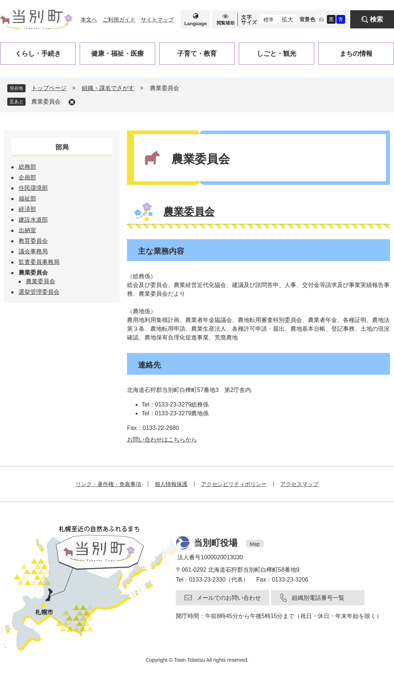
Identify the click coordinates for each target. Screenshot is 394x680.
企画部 (27, 177)
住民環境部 (33, 188)
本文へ (89, 19)
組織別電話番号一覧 (318, 598)
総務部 (27, 167)
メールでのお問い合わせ (229, 598)
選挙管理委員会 (39, 292)
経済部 (27, 209)
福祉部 (27, 198)
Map (255, 544)
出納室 (27, 230)
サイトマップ (157, 19)
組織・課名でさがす (108, 88)
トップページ (48, 88)
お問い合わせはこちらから (162, 439)
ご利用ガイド (119, 19)
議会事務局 (33, 251)
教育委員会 (33, 241)
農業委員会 (46, 101)
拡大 (287, 19)
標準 (268, 20)
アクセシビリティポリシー (234, 484)
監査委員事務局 (39, 262)
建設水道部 (33, 220)
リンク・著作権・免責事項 (108, 484)
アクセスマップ (299, 484)
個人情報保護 (171, 484)
